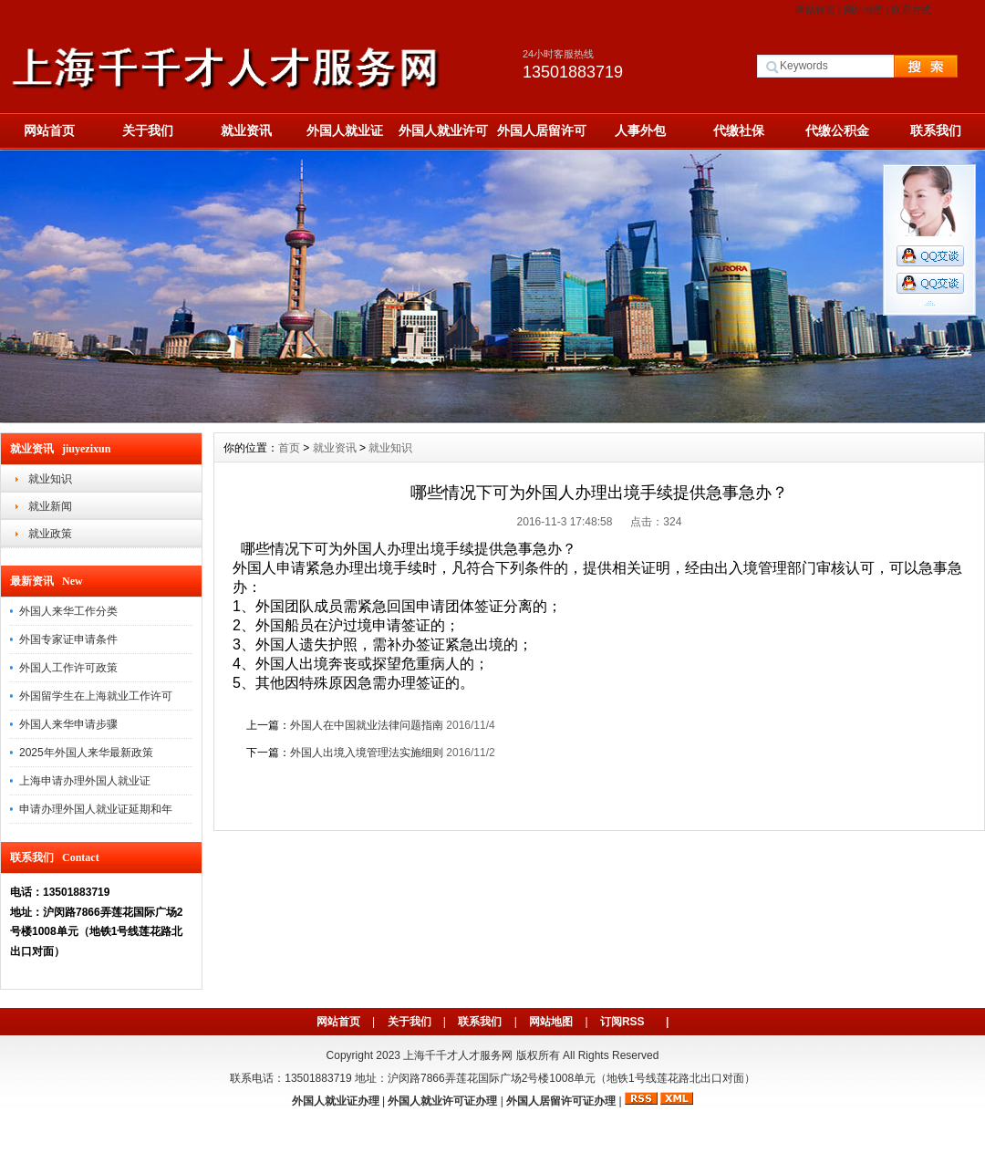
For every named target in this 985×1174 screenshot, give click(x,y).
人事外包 (640, 130)
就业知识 (50, 479)
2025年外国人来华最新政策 (86, 752)
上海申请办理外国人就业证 (84, 780)
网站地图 (864, 10)
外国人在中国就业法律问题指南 (366, 725)
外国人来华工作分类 (68, 611)
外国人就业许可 (443, 130)
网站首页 (815, 10)
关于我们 (147, 130)
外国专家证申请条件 (68, 639)
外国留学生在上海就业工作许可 (95, 696)
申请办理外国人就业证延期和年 (95, 809)
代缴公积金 (837, 130)
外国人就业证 (344, 130)
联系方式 (911, 10)
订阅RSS (622, 1021)
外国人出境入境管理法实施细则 (366, 752)
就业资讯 (246, 130)
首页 (289, 448)
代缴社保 (738, 130)
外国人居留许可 (541, 130)
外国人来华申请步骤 (68, 724)
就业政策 (50, 533)
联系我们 (935, 130)
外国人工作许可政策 (68, 667)
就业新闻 (50, 506)
